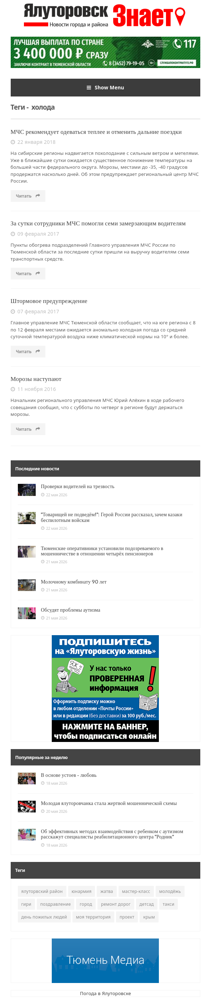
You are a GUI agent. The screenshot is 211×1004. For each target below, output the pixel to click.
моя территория (93, 917)
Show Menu (105, 87)
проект (127, 917)
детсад (147, 904)
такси (169, 904)
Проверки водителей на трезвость (78, 486)
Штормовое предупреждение (49, 300)
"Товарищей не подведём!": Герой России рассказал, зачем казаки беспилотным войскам (111, 517)
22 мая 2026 (54, 495)
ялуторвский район (42, 891)
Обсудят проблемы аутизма (70, 610)
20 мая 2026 (54, 811)
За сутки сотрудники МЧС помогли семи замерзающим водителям (98, 223)
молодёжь (170, 891)
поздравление (55, 904)
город (86, 904)
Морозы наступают (36, 378)
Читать (28, 196)
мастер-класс (136, 891)
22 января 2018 (33, 142)
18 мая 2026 (54, 783)
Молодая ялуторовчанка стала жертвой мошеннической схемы (109, 803)
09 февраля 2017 (35, 233)
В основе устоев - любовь (69, 775)
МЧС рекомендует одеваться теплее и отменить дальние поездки (96, 131)
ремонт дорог (116, 904)
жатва (106, 891)
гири (26, 904)
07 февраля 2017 (35, 311)
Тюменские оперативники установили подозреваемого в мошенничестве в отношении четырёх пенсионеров (102, 550)
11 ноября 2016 (33, 389)
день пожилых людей (44, 917)
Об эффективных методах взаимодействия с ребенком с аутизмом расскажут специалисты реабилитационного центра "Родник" (112, 834)
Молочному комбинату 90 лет (74, 582)
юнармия (82, 891)
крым (149, 917)
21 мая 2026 (54, 562)
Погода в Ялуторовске (105, 993)
